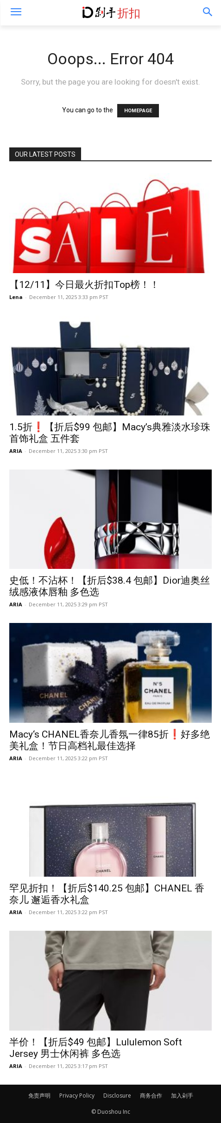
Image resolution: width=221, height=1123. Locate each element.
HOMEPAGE (138, 111)
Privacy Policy (77, 1095)
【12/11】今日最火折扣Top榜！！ (84, 284)
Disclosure (117, 1095)
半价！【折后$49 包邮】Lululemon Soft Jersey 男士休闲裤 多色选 (95, 1048)
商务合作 (151, 1095)
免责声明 (39, 1095)
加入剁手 (182, 1095)
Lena (16, 296)
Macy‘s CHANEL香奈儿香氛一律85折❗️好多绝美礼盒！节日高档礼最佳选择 (109, 740)
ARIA (15, 450)
